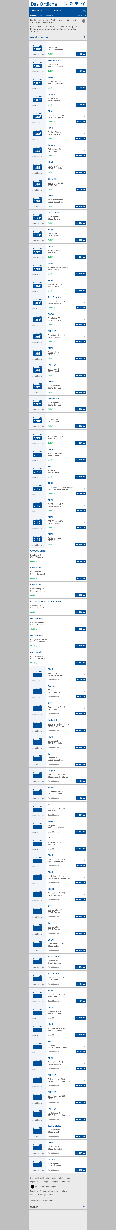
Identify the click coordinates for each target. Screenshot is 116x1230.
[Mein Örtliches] (72, 3)
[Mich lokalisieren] (58, 37)
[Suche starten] (65, 3)
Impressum (34, 1182)
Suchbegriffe (44, 1178)
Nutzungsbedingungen (49, 1182)
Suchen (34, 1207)
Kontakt (54, 1178)
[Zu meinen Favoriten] (77, 3)
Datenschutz (65, 1182)
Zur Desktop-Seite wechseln (41, 1201)
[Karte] (83, 11)
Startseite (34, 1178)
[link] (84, 21)
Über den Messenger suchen (41, 1195)
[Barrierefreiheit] (83, 3)
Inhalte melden (64, 1178)
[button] (43, 1186)
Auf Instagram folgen (58, 1191)
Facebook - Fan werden (39, 1191)
